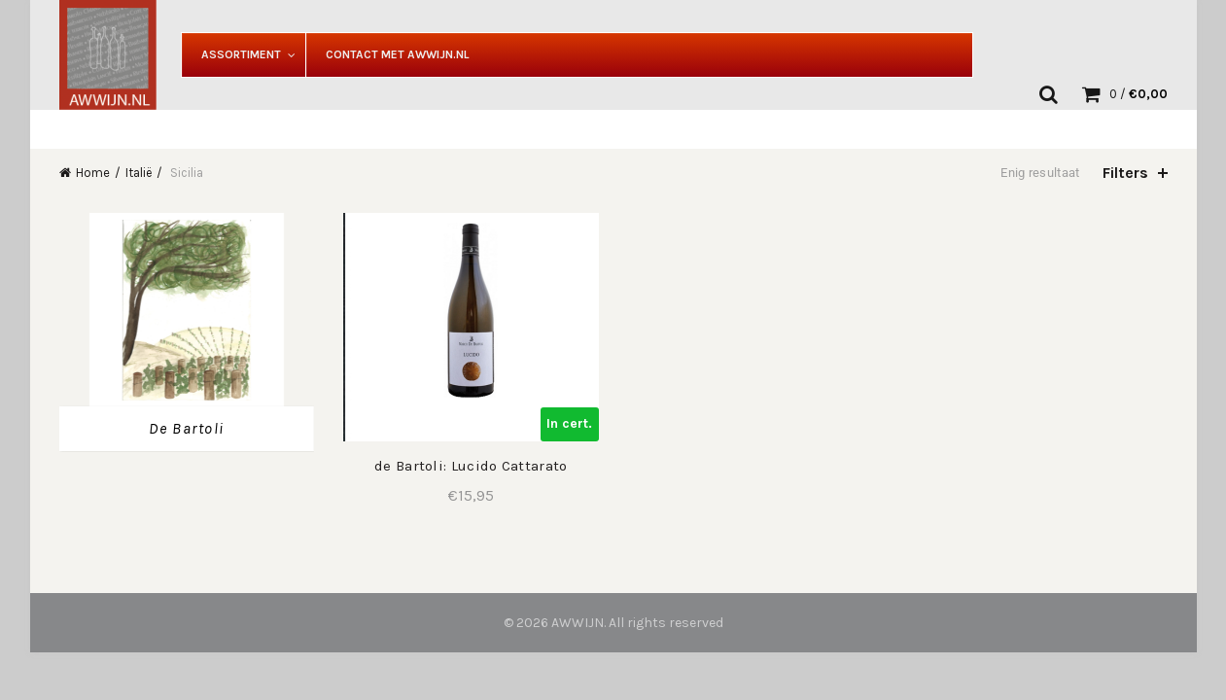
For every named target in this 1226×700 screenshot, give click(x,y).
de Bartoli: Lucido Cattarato (470, 465)
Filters (1125, 172)
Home (93, 172)
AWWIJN (577, 622)
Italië (138, 172)
